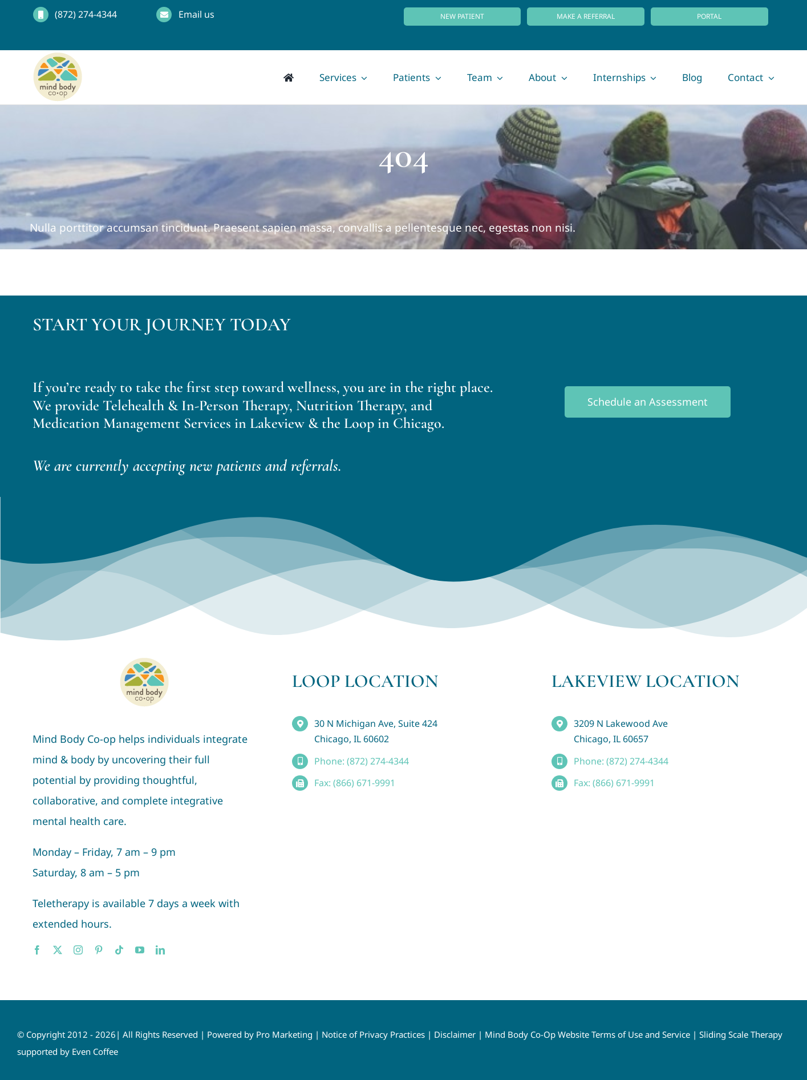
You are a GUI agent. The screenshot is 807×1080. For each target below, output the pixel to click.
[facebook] (37, 949)
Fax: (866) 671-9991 (354, 782)
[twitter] (57, 949)
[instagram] (78, 949)
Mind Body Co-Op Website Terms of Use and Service (587, 1034)
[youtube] (139, 949)
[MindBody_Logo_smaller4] (144, 663)
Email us (196, 14)
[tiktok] (119, 949)
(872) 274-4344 (86, 14)
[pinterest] (98, 949)
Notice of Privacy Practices (373, 1034)
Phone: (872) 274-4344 (361, 761)
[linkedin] (160, 949)
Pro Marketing (284, 1034)
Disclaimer (455, 1034)
